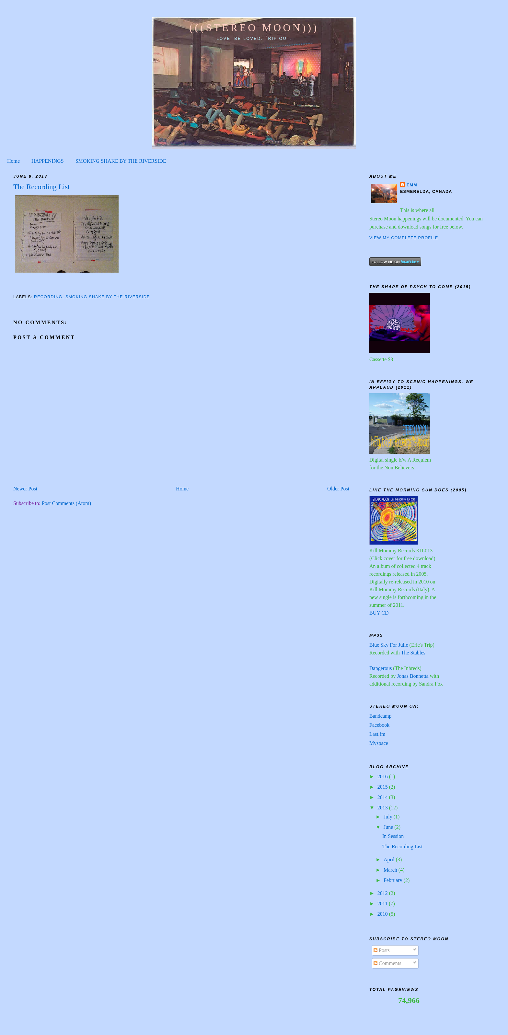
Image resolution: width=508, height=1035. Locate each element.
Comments (387, 963)
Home (13, 161)
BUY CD (378, 613)
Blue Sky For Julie (388, 645)
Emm (412, 185)
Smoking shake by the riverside (107, 297)
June (389, 827)
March (391, 870)
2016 (383, 776)
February (394, 880)
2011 (383, 903)
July (389, 816)
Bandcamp (380, 716)
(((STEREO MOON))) (253, 27)
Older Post (338, 488)
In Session (393, 836)
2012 (383, 893)
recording (48, 297)
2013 (383, 807)
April (390, 859)
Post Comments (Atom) (66, 503)
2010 (383, 914)
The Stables (413, 652)
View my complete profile (403, 238)
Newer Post (25, 488)
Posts (382, 950)
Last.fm (377, 734)
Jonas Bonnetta (412, 676)
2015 (383, 787)
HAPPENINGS (47, 161)
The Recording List (402, 846)
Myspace (378, 743)
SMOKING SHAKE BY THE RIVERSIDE (120, 161)
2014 (383, 797)
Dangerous (380, 668)
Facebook (379, 725)
